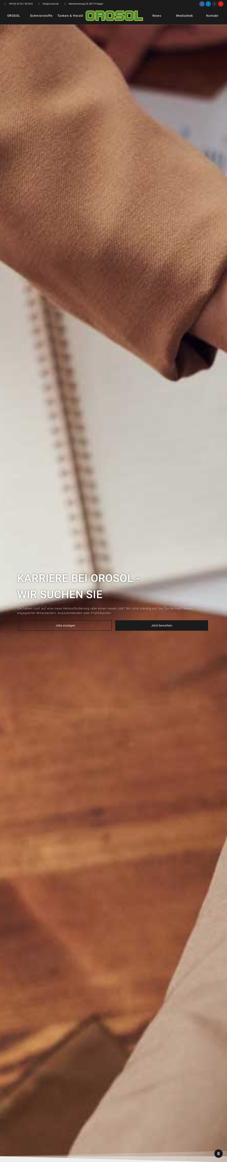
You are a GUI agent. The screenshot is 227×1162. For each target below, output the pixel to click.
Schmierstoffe (41, 15)
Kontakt (212, 15)
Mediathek (184, 15)
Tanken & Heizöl (70, 15)
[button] (65, 625)
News (157, 15)
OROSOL (13, 15)
